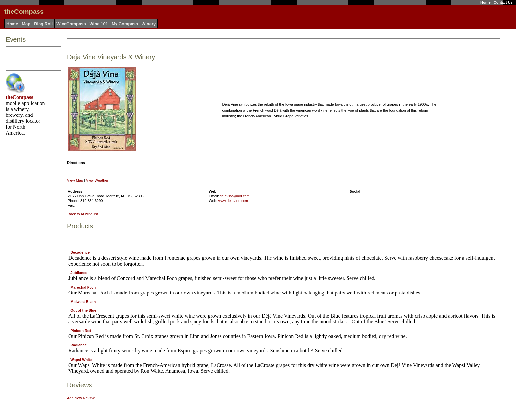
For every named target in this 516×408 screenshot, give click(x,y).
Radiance (78, 345)
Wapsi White (81, 360)
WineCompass (71, 23)
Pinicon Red (80, 331)
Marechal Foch (83, 287)
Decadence (80, 252)
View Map (75, 180)
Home (485, 2)
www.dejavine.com (233, 201)
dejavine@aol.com (235, 196)
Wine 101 (99, 23)
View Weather (97, 180)
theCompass (19, 97)
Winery (149, 23)
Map (26, 23)
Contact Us (503, 2)
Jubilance (78, 273)
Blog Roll (43, 23)
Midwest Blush (83, 302)
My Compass (125, 23)
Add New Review (81, 398)
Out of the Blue (83, 310)
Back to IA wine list (83, 214)
